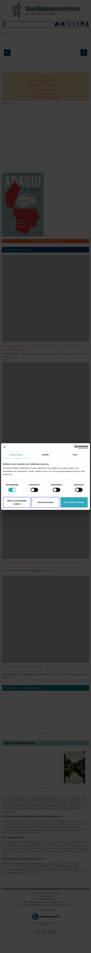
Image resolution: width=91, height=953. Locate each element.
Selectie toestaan (45, 502)
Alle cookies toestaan (74, 502)
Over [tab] (75, 455)
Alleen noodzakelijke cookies (17, 502)
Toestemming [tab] (15, 455)
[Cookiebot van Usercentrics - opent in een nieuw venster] (76, 447)
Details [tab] (45, 455)
